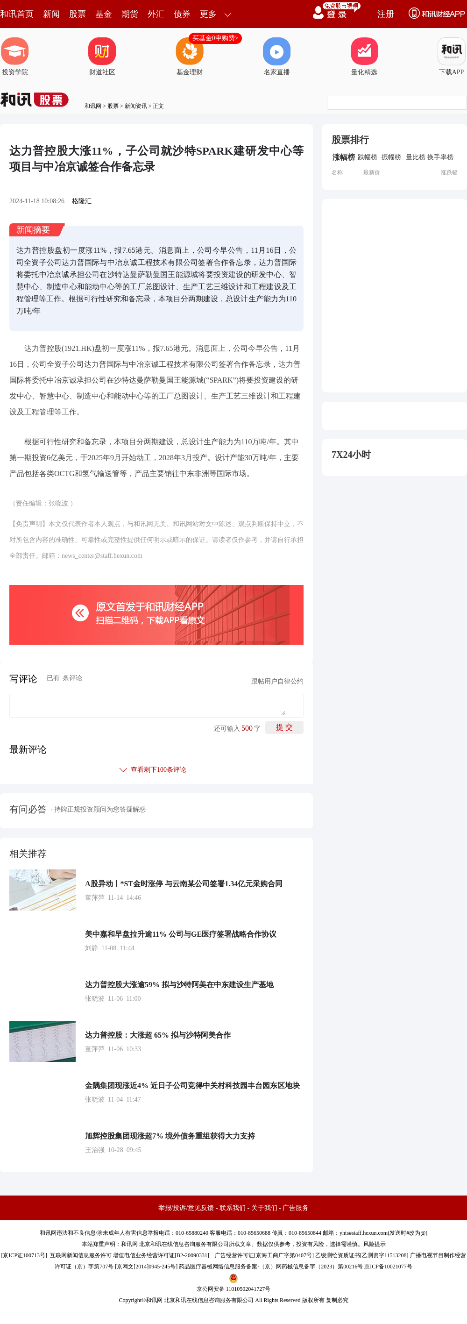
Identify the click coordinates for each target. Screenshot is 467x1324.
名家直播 (277, 56)
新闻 (51, 14)
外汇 (156, 14)
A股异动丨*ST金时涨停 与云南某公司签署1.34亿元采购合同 (184, 884)
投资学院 (15, 56)
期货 (129, 14)
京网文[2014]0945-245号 (146, 1266)
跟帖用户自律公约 (277, 681)
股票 (77, 14)
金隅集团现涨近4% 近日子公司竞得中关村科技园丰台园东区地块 (192, 1085)
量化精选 (364, 56)
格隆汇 (82, 201)
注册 (385, 14)
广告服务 (296, 1207)
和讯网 (93, 106)
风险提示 (374, 1244)
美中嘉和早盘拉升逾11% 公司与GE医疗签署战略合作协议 (180, 934)
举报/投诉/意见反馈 (186, 1207)
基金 (103, 14)
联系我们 (232, 1207)
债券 (182, 14)
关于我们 (264, 1207)
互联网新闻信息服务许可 (81, 1255)
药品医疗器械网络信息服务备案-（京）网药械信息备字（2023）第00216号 (271, 1266)
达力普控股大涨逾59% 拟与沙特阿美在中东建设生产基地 (179, 985)
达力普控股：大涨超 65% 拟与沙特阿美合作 (158, 1035)
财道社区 (102, 56)
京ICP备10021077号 (388, 1266)
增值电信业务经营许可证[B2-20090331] (161, 1255)
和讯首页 (17, 14)
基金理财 (190, 56)
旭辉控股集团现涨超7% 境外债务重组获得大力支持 (170, 1136)
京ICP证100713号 (24, 1255)
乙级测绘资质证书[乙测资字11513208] (362, 1255)
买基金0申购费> (215, 38)
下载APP (452, 56)
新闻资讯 (136, 106)
